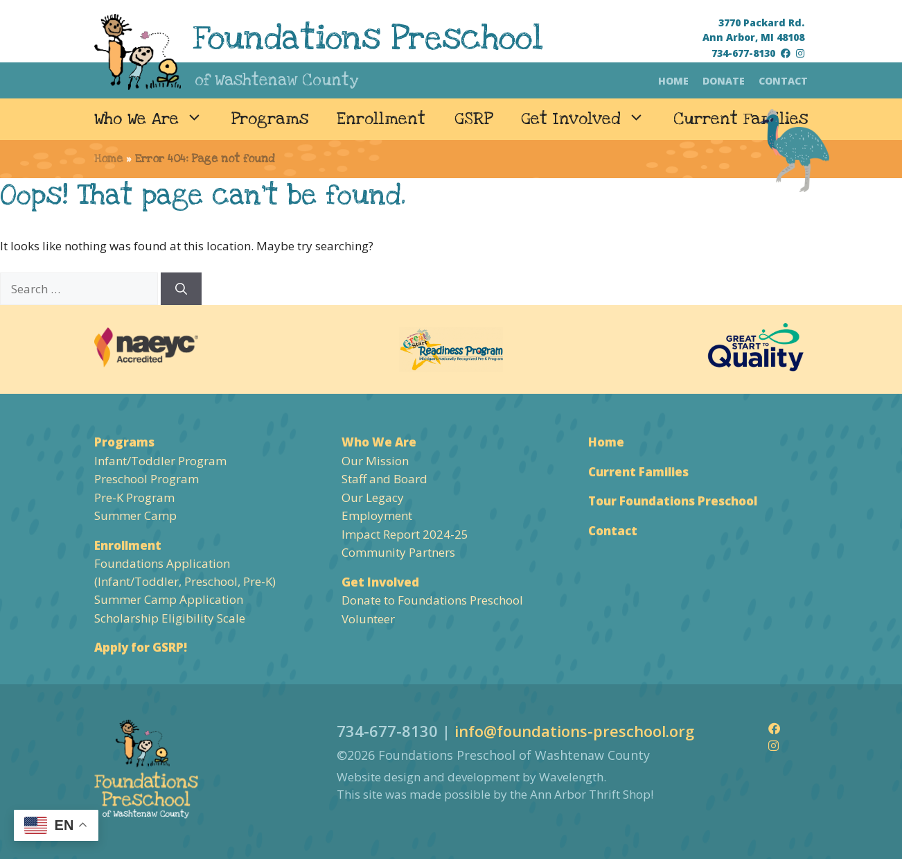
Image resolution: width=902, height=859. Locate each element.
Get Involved (590, 119)
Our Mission (375, 461)
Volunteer (368, 619)
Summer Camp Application (168, 599)
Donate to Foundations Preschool (432, 600)
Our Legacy (373, 497)
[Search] (181, 289)
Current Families (740, 119)
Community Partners (398, 552)
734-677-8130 (743, 53)
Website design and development (428, 777)
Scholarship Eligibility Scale (169, 618)
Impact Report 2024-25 (405, 534)
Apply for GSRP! (140, 647)
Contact (783, 80)
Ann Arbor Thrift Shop (590, 794)
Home (673, 80)
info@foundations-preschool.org (574, 730)
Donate (723, 80)
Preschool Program (146, 479)
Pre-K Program (134, 497)
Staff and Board (384, 479)
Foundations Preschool (368, 38)
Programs (269, 119)
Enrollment (381, 119)
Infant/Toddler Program (160, 461)
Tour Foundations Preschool (672, 501)
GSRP (473, 119)
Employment (377, 515)
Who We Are (155, 119)
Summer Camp (135, 515)
